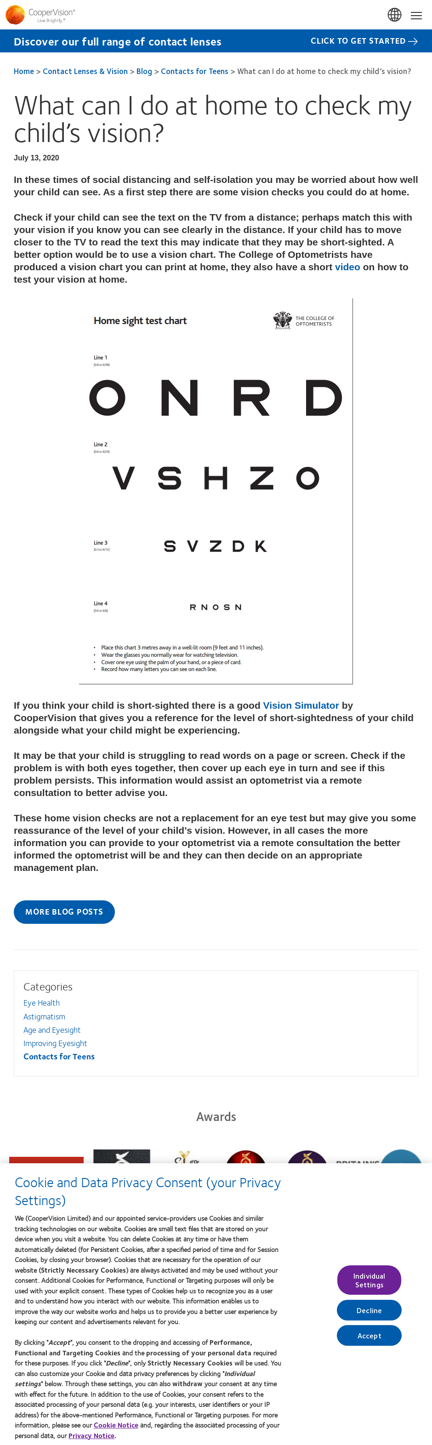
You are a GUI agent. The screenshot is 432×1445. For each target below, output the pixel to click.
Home (24, 71)
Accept (369, 1340)
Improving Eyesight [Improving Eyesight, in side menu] (55, 1042)
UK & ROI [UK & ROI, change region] (395, 15)
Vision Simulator (301, 705)
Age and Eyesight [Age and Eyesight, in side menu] (52, 1029)
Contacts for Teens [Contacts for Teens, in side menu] (59, 1056)
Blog (144, 71)
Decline (369, 1314)
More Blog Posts (64, 911)
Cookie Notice (116, 1429)
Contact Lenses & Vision (85, 71)
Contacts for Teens (194, 71)
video (347, 267)
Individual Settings (369, 1284)
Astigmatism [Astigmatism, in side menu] (44, 1016)
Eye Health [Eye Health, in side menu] (41, 1002)
